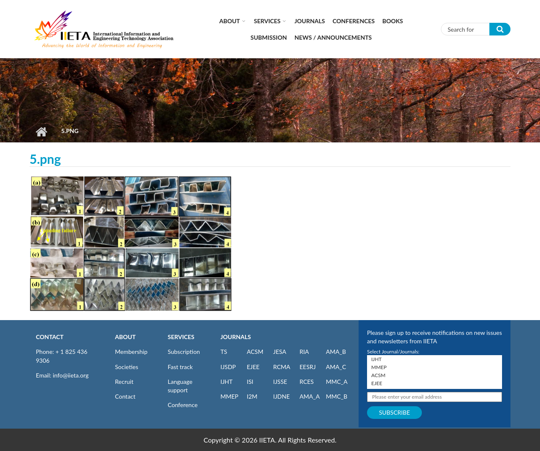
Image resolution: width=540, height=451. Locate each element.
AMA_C (336, 366)
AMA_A (310, 396)
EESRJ (308, 366)
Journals (309, 20)
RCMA (282, 366)
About (229, 20)
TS (224, 351)
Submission (269, 37)
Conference (183, 404)
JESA (279, 351)
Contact (125, 396)
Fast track (180, 366)
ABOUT (125, 336)
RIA (304, 351)
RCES (307, 381)
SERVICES (181, 336)
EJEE (253, 366)
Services (267, 20)
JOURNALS (236, 336)
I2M (252, 396)
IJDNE (281, 396)
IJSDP (228, 366)
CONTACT (50, 336)
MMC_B (337, 396)
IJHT (227, 381)
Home (41, 131)
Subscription (184, 351)
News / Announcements (333, 37)
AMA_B (336, 351)
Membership (131, 351)
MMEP (230, 396)
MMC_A (337, 381)
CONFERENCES (353, 20)
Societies (126, 366)
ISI (250, 381)
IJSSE (280, 381)
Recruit (124, 381)
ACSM (255, 351)
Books (392, 20)
